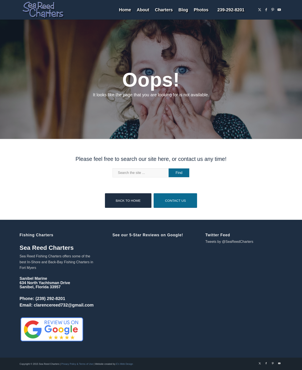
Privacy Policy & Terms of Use (77, 364)
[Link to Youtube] (279, 9)
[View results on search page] (179, 172)
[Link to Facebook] (266, 9)
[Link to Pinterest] (272, 9)
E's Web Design (124, 364)
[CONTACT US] (175, 200)
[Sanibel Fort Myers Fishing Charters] (43, 10)
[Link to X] (259, 9)
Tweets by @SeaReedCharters (229, 241)
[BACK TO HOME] (128, 200)
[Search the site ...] (151, 172)
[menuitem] (125, 10)
